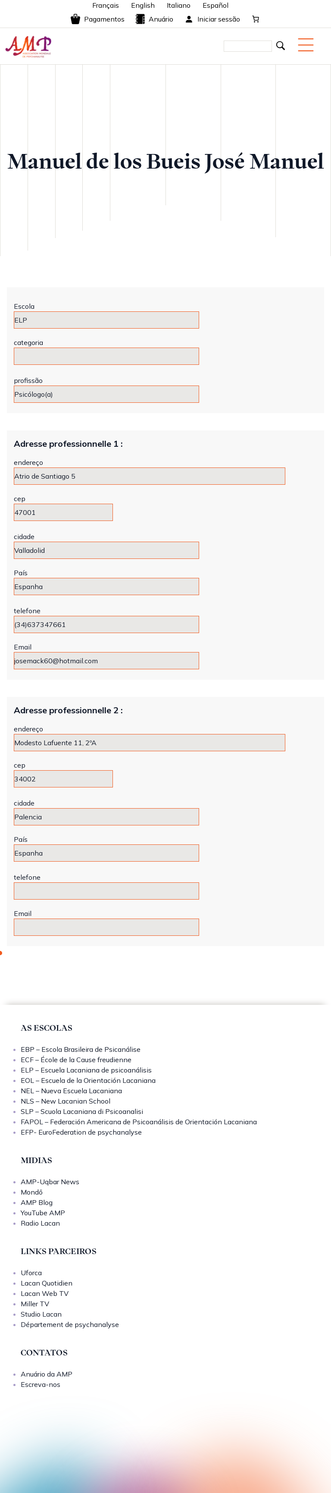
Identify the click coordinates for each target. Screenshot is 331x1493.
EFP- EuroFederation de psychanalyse (81, 1132)
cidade (24, 536)
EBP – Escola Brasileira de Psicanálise (81, 1049)
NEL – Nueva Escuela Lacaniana (71, 1090)
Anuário (154, 19)
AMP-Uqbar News (50, 1181)
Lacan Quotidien (46, 1283)
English (143, 5)
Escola (24, 306)
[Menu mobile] (305, 44)
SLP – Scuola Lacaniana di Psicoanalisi (82, 1111)
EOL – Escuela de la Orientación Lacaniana (88, 1080)
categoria (28, 342)
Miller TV (35, 1303)
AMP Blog (37, 1202)
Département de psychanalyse (70, 1324)
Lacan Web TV (45, 1293)
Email (22, 647)
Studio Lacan (41, 1314)
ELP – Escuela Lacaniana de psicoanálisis (86, 1070)
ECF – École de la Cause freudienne (76, 1059)
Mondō (32, 1192)
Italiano (178, 5)
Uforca (31, 1272)
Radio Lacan (40, 1223)
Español (215, 5)
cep (19, 498)
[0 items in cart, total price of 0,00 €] (255, 19)
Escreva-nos (40, 1384)
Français (105, 5)
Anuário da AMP (46, 1374)
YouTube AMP (43, 1212)
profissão (28, 380)
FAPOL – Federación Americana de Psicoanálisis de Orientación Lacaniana (139, 1121)
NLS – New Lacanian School (65, 1101)
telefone (27, 610)
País (21, 572)
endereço (28, 462)
